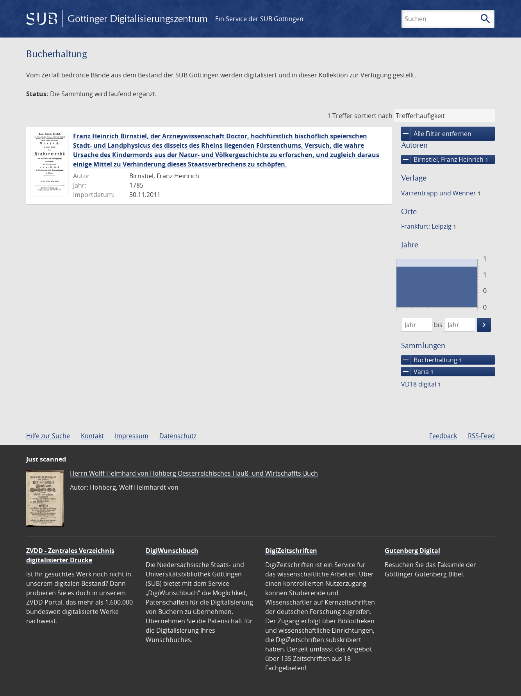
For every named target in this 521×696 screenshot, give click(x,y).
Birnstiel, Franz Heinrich (444, 159)
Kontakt (92, 435)
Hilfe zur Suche (48, 435)
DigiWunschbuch (172, 550)
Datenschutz (177, 435)
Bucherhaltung (431, 360)
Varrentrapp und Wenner (441, 193)
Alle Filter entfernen (436, 134)
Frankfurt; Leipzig (428, 226)
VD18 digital (421, 384)
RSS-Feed (481, 435)
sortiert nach (373, 115)
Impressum (131, 435)
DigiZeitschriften (291, 550)
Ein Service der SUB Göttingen (259, 18)
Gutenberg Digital (412, 550)
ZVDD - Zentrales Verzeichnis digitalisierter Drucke (70, 555)
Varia (417, 371)
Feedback (443, 435)
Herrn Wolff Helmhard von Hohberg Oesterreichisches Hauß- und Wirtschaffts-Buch (194, 473)
